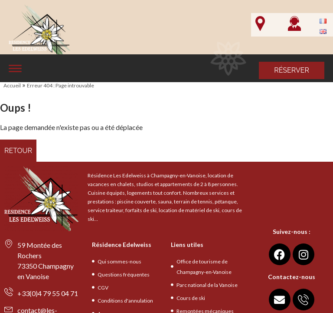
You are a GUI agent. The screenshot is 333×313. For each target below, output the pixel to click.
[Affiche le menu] (15, 68)
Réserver (291, 70)
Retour (18, 151)
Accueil (12, 85)
